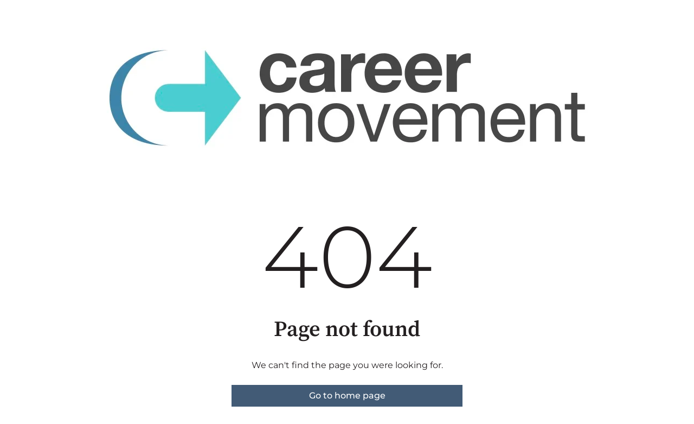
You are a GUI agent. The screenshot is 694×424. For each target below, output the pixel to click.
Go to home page (347, 395)
